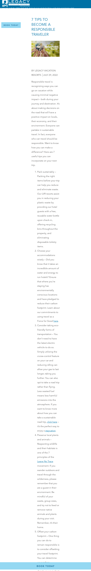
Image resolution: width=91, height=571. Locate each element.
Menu (33, 16)
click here (52, 421)
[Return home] (16, 5)
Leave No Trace (45, 461)
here (55, 321)
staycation (50, 430)
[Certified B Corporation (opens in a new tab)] (86, 25)
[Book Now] (11, 25)
